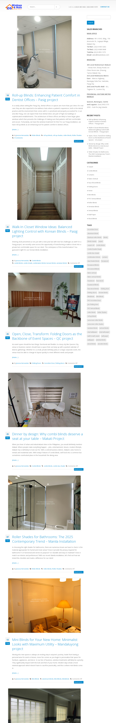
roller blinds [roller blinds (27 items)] (91, 312)
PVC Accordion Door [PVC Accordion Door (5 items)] (94, 300)
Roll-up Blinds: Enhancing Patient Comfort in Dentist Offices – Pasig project (46, 97)
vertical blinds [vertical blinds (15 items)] (104, 328)
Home (90, 191)
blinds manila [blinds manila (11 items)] (92, 241)
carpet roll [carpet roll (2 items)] (91, 245)
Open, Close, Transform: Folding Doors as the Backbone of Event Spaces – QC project (47, 336)
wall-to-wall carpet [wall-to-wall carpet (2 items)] (93, 336)
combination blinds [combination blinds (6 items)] (94, 257)
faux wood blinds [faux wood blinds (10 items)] (93, 289)
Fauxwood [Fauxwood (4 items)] (91, 281)
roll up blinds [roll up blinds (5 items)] (92, 316)
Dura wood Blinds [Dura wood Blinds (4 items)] (93, 269)
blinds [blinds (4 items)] (106, 237)
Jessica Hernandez (22, 135)
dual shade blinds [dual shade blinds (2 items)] (93, 261)
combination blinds (39, 263)
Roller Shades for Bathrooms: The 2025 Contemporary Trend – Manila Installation (44, 539)
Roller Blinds (36, 135)
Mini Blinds (35, 679)
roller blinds (67, 135)
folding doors (60, 363)
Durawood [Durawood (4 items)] (104, 261)
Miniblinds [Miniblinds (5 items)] (91, 296)
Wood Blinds (92, 219)
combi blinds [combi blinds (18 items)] (100, 245)
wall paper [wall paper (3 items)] (105, 336)
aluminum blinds (47, 679)
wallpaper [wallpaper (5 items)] (91, 340)
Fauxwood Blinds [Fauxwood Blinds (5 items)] (93, 285)
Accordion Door (49, 363)
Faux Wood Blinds (94, 183)
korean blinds (51, 263)
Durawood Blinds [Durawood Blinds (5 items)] (93, 265)
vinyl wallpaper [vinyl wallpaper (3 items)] (92, 332)
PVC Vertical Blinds (94, 199)
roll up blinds (47, 135)
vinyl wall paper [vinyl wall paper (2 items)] (104, 332)
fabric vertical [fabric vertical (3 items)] (92, 273)
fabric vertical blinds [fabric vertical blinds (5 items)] (94, 277)
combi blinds (18, 263)
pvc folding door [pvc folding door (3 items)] (93, 304)
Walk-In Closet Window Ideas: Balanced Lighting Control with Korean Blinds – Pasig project (44, 231)
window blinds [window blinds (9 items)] (101, 340)
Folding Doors (36, 363)
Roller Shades (77, 135)
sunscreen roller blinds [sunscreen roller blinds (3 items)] (95, 320)
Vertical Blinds (93, 210)
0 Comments (18, 138)
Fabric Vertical (93, 179)
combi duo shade (59, 466)
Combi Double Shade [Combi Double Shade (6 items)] (94, 249)
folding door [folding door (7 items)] (105, 289)
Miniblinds (65, 679)
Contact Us (104, 7)
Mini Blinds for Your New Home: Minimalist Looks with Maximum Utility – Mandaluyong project (45, 644)
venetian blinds (62, 263)
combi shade (28, 263)
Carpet (90, 167)
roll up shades (58, 135)
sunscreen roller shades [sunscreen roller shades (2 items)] (95, 324)
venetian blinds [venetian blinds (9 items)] (92, 328)
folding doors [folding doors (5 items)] (92, 293)
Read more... (79, 141)
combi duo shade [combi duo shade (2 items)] (93, 253)
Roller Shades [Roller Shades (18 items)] (102, 312)
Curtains (91, 175)
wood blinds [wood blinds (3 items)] (92, 344)
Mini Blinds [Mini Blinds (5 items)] (99, 296)
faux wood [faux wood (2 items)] (99, 281)
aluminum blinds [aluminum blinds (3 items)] (93, 233)
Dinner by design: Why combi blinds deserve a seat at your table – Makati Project (47, 436)
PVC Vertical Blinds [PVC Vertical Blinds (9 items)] (94, 308)
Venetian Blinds (93, 207)
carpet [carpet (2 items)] (100, 241)
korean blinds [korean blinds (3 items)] (103, 293)
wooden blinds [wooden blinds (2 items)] (103, 344)
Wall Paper (92, 215)
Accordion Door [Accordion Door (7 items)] (93, 229)
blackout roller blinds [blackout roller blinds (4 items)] (94, 237)
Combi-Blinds (36, 261)
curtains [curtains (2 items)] (105, 257)
